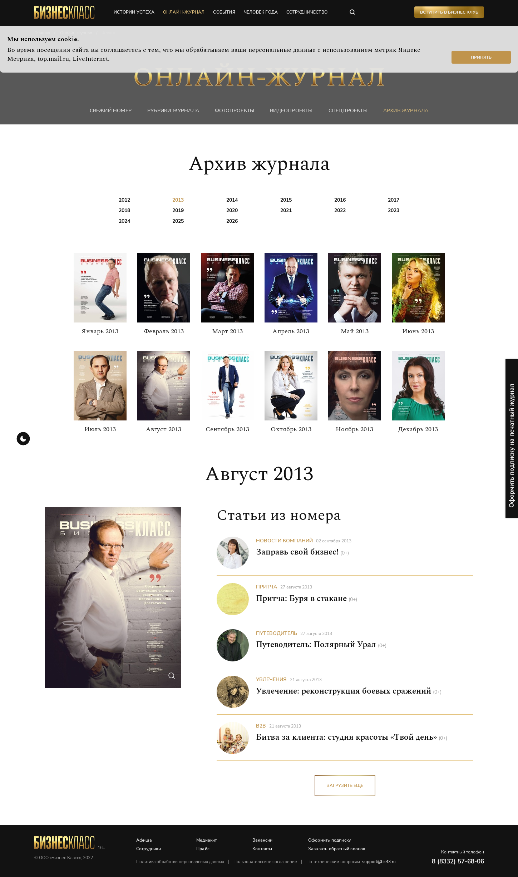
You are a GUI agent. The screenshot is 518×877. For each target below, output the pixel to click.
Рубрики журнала (173, 110)
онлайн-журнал (184, 12)
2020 (232, 210)
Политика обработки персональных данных (181, 861)
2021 (286, 210)
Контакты (263, 849)
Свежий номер (111, 110)
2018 (124, 210)
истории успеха (134, 12)
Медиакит (207, 840)
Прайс (203, 849)
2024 (124, 221)
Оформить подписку (329, 840)
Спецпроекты (348, 110)
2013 (178, 200)
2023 (393, 210)
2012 (124, 200)
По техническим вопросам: (351, 861)
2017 (393, 200)
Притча (266, 587)
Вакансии (263, 840)
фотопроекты (234, 110)
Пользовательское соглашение (265, 861)
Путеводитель (276, 633)
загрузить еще (345, 786)
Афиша (144, 840)
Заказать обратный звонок (336, 849)
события (224, 12)
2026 (232, 221)
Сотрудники (149, 849)
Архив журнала (406, 110)
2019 (178, 210)
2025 (178, 221)
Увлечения (271, 679)
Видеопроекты (291, 110)
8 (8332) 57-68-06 (458, 861)
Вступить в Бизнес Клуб (449, 12)
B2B (261, 726)
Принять (481, 57)
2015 (286, 200)
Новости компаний (284, 541)
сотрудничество (307, 12)
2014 (232, 200)
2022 (340, 210)
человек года (261, 12)
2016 (340, 200)
